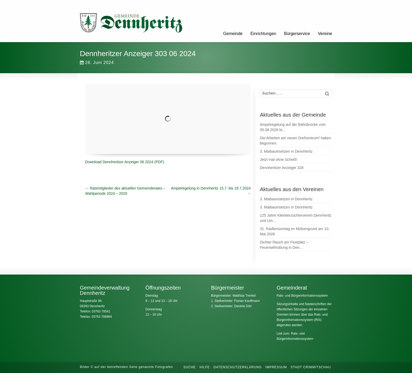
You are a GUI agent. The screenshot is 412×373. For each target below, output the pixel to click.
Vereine (325, 33)
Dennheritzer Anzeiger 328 (281, 168)
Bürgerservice (297, 33)
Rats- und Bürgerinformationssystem (302, 295)
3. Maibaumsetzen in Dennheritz (286, 151)
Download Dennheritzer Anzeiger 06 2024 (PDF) (124, 162)
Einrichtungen (263, 33)
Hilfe (204, 367)
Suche (189, 367)
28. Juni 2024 (97, 62)
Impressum (276, 367)
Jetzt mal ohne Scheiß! (278, 159)
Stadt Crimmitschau (311, 367)
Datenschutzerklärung (238, 367)
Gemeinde (233, 33)
